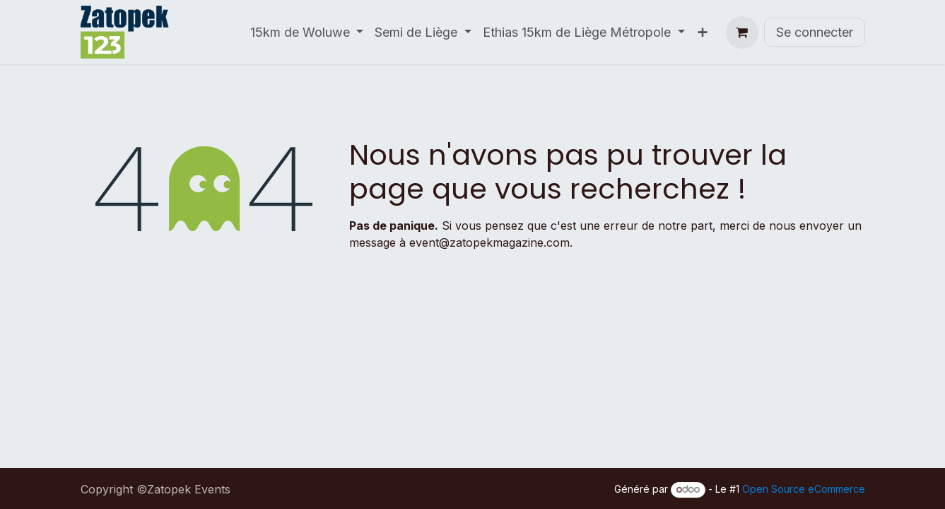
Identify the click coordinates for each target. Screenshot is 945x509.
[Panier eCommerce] (742, 32)
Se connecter (814, 32)
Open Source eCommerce (803, 489)
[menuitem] (307, 32)
